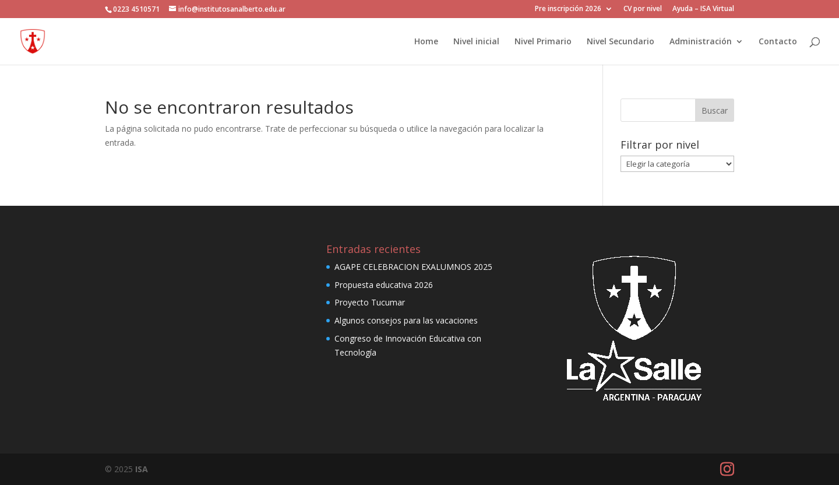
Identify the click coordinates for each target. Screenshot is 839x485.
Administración (700, 42)
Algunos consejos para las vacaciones (406, 320)
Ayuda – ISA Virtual (703, 9)
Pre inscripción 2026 (568, 9)
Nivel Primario (543, 42)
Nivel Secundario (620, 42)
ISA (141, 469)
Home (426, 42)
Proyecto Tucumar (369, 302)
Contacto (778, 42)
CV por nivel (642, 9)
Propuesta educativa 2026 (383, 284)
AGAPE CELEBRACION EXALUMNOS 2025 (413, 266)
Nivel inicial (476, 42)
